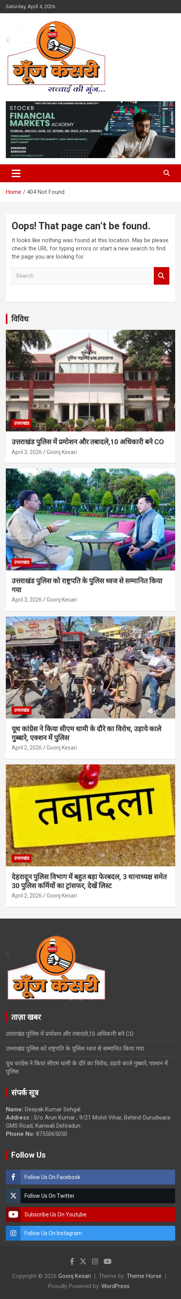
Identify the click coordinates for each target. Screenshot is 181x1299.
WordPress (115, 1286)
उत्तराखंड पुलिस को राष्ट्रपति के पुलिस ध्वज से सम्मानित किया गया (75, 1048)
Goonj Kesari (62, 452)
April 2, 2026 (27, 748)
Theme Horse (144, 1276)
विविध (19, 319)
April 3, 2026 (27, 452)
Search (161, 276)
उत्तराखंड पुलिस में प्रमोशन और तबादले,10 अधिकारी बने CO (88, 442)
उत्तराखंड (21, 423)
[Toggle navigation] (16, 173)
